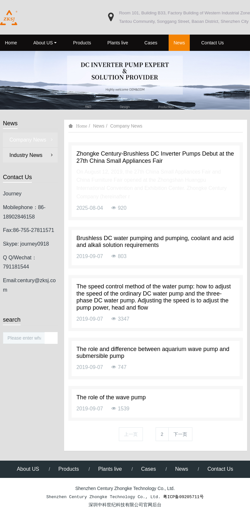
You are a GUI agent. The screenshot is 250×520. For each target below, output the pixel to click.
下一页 (180, 434)
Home (11, 42)
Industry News (31, 155)
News (98, 126)
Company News (126, 126)
